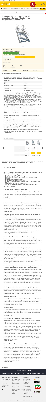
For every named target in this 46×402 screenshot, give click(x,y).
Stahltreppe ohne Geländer (30, 271)
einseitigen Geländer (7, 272)
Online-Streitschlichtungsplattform (17, 388)
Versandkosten (20, 400)
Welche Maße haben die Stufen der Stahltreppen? (14, 175)
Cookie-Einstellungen (27, 379)
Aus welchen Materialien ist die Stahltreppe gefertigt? (15, 180)
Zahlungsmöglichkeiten (16, 380)
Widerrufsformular (15, 386)
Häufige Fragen (18, 73)
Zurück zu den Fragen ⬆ (8, 198)
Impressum (14, 392)
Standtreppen (22, 289)
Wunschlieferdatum (21, 54)
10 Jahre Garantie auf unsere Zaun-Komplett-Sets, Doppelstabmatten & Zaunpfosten (28, 391)
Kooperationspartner (27, 380)
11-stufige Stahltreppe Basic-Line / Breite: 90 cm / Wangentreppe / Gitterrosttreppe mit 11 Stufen (33, 149)
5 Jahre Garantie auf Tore (27, 387)
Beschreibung (4, 73)
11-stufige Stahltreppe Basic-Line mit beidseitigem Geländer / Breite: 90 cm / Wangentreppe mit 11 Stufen (27, 149)
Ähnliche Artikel (5, 367)
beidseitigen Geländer (19, 272)
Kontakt (13, 393)
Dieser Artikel (27, 152)
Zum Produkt (33, 152)
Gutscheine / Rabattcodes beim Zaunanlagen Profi (28, 395)
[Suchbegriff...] (24, 4)
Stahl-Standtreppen (30, 293)
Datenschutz (14, 390)
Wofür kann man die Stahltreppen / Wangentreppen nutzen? (16, 183)
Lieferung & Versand (16, 379)
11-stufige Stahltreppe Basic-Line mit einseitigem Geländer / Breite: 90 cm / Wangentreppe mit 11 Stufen (39, 149)
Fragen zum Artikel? (8, 132)
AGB (13, 382)
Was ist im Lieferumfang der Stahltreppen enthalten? (15, 176)
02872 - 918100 (6, 379)
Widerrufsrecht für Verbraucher (15, 384)
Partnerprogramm (26, 386)
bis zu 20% (16, 51)
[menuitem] (24, 4)
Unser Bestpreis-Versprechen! (26, 383)
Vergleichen (5, 59)
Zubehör (13, 73)
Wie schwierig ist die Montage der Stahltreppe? (13, 179)
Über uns (24, 385)
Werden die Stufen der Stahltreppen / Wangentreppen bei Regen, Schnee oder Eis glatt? (21, 184)
